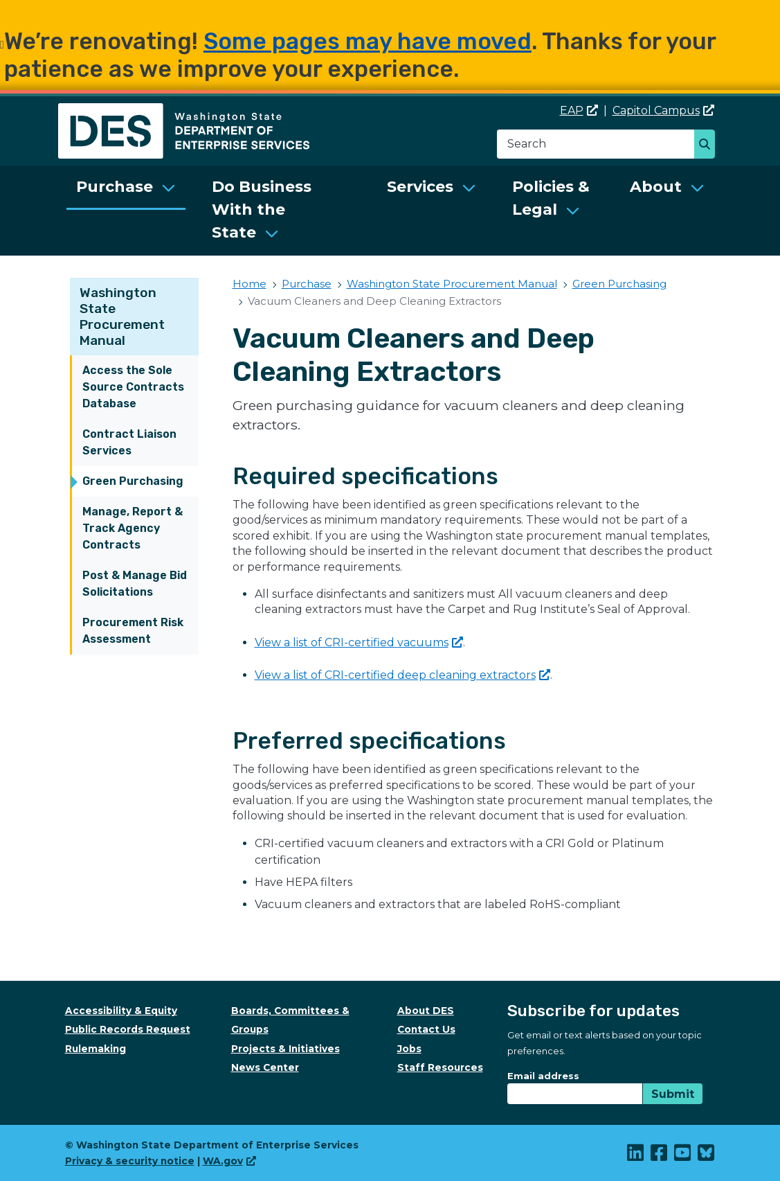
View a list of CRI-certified (359, 642)
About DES (425, 1010)
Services (420, 186)
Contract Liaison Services (129, 442)
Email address (543, 1075)
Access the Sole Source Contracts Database (133, 387)
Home (249, 283)
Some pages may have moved (367, 41)
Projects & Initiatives (285, 1048)
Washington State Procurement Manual (122, 316)
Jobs (409, 1048)
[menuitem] (125, 211)
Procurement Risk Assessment (132, 631)
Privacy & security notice (129, 1160)
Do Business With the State (261, 209)
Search (708, 145)
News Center (265, 1067)
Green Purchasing (132, 481)
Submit (672, 1094)
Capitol (663, 110)
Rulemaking (95, 1048)
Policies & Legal (551, 198)
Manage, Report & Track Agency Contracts (132, 528)
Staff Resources (440, 1067)
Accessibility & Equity (121, 1010)
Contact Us (426, 1029)
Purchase (114, 186)
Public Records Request (127, 1029)
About (656, 186)
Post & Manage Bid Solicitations (134, 583)
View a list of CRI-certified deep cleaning (402, 675)
